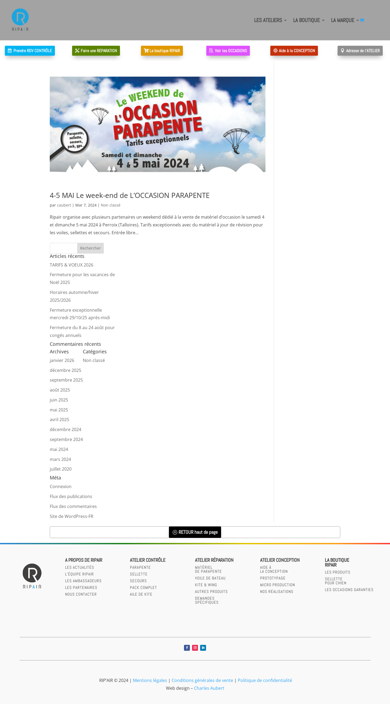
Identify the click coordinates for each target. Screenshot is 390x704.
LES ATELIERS (268, 20)
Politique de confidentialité (265, 680)
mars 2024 (60, 459)
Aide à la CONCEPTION (297, 51)
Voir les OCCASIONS (231, 51)
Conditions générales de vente (202, 680)
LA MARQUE (342, 20)
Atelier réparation (214, 560)
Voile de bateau (210, 578)
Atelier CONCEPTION (280, 560)
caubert (64, 205)
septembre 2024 (66, 439)
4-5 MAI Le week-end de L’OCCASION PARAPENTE (130, 195)
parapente (140, 567)
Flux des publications (71, 496)
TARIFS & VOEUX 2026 (71, 265)
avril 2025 (59, 419)
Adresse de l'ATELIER (363, 51)
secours (138, 580)
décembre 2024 (65, 429)
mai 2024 (59, 449)
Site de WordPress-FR (71, 516)
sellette (139, 574)
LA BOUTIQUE (306, 20)
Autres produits (211, 591)
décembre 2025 (65, 370)
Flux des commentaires (73, 506)
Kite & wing (206, 584)
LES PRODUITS (337, 572)
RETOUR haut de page (198, 532)
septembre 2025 (66, 380)
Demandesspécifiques (207, 600)
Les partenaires (81, 587)
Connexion (61, 486)
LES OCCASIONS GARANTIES (349, 589)
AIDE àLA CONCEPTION (274, 569)
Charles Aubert (209, 688)
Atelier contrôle (147, 560)
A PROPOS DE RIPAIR (83, 560)
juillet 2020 (61, 469)
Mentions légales (150, 680)
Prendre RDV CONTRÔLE (32, 51)
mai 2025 (59, 410)
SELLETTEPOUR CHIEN (335, 580)
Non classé (110, 205)
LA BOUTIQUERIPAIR (337, 562)
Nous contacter (81, 594)
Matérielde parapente (208, 569)
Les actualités (79, 567)
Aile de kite (141, 594)
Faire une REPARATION (99, 51)
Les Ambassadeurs (83, 580)
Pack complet (143, 587)
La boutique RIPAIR (165, 51)
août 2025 (60, 390)
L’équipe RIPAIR (79, 574)
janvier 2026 (62, 360)
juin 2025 (59, 400)
